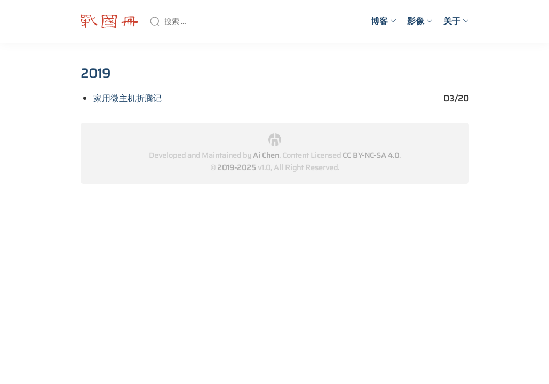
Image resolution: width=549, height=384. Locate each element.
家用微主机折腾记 (127, 98)
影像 (420, 21)
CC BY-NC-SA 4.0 (371, 155)
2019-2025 (236, 167)
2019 (95, 73)
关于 (456, 21)
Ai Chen (266, 155)
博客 (383, 21)
